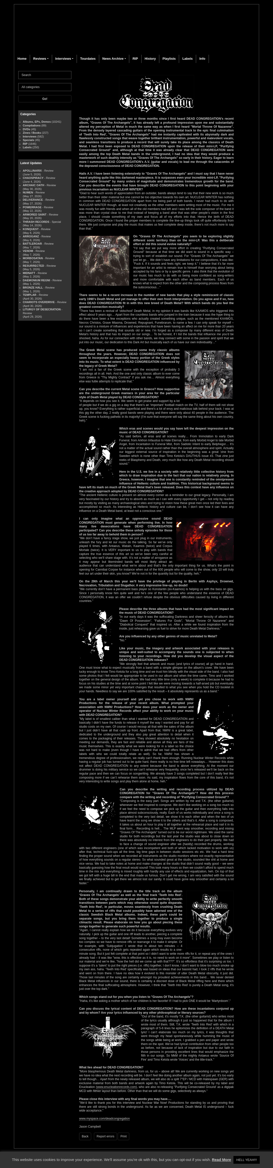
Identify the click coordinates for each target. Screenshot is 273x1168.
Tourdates (88, 58)
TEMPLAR (29, 294)
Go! (45, 99)
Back (85, 1136)
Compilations (32, 125)
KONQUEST (31, 229)
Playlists (169, 58)
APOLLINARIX (32, 170)
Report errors (105, 1136)
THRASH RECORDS (36, 221)
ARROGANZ (31, 236)
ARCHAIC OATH (33, 185)
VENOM (28, 250)
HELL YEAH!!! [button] (246, 1160)
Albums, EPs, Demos (37, 121)
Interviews (63, 58)
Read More (221, 1159)
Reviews (39, 58)
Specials (28, 140)
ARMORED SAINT (34, 214)
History (150, 58)
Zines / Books (32, 132)
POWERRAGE (32, 207)
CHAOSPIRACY (33, 177)
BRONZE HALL (33, 287)
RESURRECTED (33, 265)
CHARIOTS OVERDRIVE (39, 302)
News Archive (112, 58)
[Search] (44, 75)
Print (123, 1136)
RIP (135, 58)
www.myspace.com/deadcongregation (104, 1118)
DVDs (26, 129)
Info (202, 58)
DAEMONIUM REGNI (36, 280)
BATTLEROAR (32, 243)
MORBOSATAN (33, 258)
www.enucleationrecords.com (116, 1087)
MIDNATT (29, 272)
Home (22, 58)
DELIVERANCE (33, 199)
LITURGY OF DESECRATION (42, 309)
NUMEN (28, 192)
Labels (187, 58)
